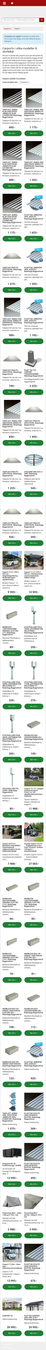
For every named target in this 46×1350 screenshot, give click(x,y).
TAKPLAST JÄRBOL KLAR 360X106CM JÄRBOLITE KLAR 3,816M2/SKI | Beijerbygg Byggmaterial (11, 166)
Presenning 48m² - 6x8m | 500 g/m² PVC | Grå (11, 1214)
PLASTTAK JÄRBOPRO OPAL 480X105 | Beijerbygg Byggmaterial (33, 217)
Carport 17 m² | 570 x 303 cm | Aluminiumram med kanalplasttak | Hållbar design (33, 575)
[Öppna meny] (4, 3)
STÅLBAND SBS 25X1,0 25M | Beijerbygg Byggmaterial (33, 474)
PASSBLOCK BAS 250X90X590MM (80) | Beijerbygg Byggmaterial (33, 1011)
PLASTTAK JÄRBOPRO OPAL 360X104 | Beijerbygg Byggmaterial (33, 321)
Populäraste (24, 82)
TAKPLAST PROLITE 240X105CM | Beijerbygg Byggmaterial (33, 525)
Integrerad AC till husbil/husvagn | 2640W (11, 1164)
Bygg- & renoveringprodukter (23, 11)
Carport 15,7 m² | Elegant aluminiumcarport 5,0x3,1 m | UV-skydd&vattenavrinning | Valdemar (34, 792)
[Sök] (41, 20)
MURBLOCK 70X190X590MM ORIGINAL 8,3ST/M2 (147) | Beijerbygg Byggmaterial (10, 957)
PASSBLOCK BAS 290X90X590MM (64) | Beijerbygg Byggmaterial (33, 737)
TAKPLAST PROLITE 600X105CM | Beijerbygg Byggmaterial (33, 423)
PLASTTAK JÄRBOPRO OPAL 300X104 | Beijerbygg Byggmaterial (33, 1064)
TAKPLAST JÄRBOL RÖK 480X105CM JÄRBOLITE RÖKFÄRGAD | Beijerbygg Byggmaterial (34, 165)
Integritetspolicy (7, 1348)
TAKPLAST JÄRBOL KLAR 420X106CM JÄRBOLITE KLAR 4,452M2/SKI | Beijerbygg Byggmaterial (11, 218)
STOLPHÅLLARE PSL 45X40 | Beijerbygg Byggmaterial (10, 790)
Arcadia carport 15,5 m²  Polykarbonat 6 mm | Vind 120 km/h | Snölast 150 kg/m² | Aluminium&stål (33, 847)
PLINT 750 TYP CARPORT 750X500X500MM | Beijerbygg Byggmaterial (33, 373)
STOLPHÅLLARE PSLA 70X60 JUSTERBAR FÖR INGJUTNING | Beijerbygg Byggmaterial (33, 630)
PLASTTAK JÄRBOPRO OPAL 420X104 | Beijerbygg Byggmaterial (33, 269)
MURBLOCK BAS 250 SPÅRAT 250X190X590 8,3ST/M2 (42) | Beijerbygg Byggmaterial (11, 1011)
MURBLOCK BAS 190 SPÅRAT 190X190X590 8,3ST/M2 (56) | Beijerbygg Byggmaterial (33, 956)
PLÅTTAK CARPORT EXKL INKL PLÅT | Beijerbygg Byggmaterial (33, 1318)
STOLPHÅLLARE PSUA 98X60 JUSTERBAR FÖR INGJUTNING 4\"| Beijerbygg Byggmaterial (11, 685)
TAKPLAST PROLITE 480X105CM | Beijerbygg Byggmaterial (12, 474)
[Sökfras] (20, 20)
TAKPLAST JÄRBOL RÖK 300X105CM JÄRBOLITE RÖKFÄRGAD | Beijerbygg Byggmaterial (12, 424)
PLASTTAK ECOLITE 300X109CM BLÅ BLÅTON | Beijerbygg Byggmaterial (32, 1166)
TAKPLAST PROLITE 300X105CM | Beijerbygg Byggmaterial (12, 372)
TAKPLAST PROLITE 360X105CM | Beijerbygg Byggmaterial (12, 525)
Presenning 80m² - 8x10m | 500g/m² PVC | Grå (33, 1215)
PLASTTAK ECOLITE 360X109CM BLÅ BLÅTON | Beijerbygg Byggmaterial (32, 1116)
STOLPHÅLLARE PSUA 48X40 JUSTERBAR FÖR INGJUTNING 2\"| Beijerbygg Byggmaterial (11, 738)
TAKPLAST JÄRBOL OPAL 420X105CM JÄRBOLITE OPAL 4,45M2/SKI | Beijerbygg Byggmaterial (11, 1117)
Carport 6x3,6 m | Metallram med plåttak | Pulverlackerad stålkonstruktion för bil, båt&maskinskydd (11, 847)
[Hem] (12, 3)
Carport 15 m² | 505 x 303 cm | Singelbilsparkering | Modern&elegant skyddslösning (10, 576)
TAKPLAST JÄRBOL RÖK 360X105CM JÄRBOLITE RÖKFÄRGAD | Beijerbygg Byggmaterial (12, 322)
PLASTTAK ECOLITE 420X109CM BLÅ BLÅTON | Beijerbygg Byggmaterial (32, 1267)
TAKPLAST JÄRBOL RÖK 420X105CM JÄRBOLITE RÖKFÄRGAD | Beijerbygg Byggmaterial (34, 112)
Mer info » (12, 133)
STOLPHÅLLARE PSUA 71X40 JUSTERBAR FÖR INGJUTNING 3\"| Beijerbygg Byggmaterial (33, 685)
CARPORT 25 (7, 1316)
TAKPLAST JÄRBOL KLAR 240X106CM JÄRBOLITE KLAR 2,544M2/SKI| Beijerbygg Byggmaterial (12, 113)
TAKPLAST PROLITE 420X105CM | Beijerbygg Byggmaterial (12, 269)
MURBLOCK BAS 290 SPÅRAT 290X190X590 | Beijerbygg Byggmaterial (11, 1064)
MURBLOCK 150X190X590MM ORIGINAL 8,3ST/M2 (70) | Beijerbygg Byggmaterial (32, 902)
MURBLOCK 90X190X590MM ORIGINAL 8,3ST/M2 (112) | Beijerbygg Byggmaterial (10, 902)
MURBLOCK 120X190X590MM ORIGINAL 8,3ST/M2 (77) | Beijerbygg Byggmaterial (10, 631)
